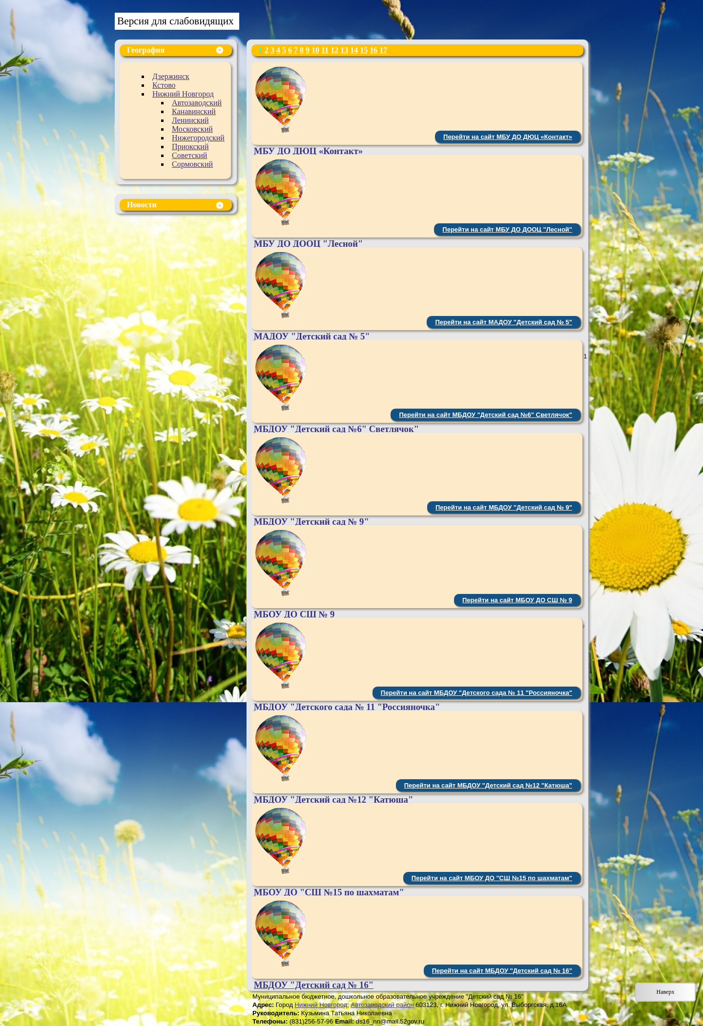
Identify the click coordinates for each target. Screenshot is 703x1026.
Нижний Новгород (183, 94)
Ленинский (190, 120)
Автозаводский (197, 103)
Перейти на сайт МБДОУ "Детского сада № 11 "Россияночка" (476, 692)
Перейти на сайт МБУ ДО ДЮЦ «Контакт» (507, 136)
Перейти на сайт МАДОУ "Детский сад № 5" (503, 322)
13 (344, 50)
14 (354, 50)
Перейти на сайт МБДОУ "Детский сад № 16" (502, 970)
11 (325, 50)
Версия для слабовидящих (175, 21)
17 (383, 50)
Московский (192, 129)
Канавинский (194, 111)
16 (373, 50)
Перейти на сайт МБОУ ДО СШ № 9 (517, 600)
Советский (189, 155)
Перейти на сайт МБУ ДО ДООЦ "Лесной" (507, 229)
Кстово (164, 85)
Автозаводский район (382, 1004)
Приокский (190, 146)
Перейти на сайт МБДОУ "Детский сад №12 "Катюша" (488, 785)
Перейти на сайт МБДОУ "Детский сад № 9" (503, 507)
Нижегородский (198, 138)
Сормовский (192, 164)
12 (334, 50)
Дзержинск (170, 76)
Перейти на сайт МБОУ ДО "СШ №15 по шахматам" (492, 878)
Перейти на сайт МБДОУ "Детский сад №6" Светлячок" (485, 414)
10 (315, 50)
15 (364, 50)
